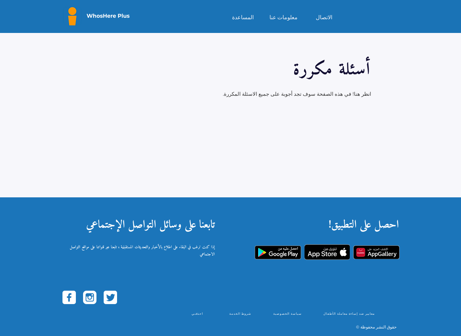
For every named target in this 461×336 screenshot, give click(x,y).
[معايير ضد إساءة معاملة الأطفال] (350, 313)
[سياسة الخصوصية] (288, 313)
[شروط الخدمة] (241, 313)
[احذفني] (198, 313)
